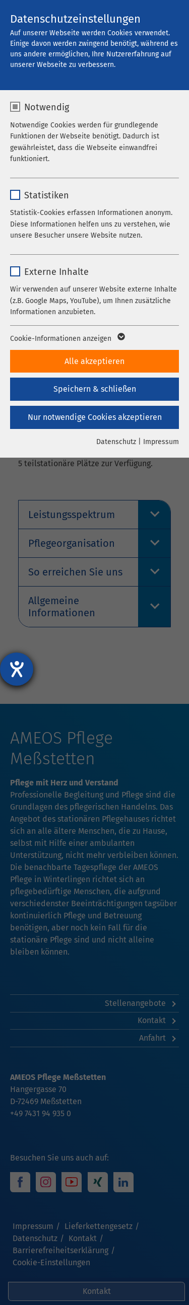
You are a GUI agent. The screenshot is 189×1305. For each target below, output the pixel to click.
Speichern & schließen (94, 389)
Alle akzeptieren (94, 361)
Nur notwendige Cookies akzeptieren (95, 417)
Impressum (161, 442)
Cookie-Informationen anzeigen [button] (66, 338)
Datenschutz (116, 442)
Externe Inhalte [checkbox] (56, 271)
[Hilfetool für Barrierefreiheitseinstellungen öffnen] (16, 669)
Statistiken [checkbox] (46, 195)
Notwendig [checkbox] (46, 107)
